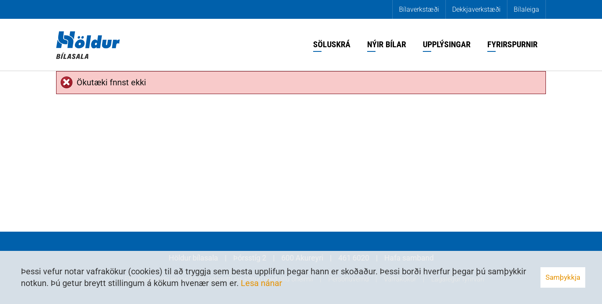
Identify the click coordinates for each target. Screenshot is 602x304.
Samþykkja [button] (562, 277)
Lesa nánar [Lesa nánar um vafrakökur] (261, 283)
